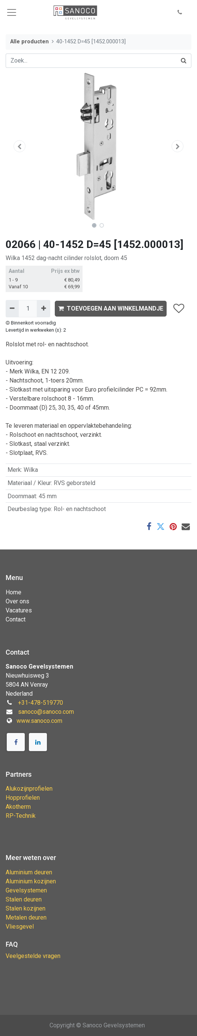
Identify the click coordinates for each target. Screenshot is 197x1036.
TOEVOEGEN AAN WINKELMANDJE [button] (110, 308)
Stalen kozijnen (25, 908)
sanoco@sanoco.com (46, 711)
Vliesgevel (20, 926)
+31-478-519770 (40, 702)
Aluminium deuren (29, 872)
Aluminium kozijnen (31, 881)
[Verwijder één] (12, 308)
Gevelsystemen (26, 890)
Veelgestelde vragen (33, 955)
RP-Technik (21, 815)
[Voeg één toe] (43, 308)
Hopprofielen (23, 797)
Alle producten (29, 41)
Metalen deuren (26, 917)
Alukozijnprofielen (29, 788)
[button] (179, 12)
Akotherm (18, 806)
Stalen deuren (24, 899)
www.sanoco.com (39, 720)
